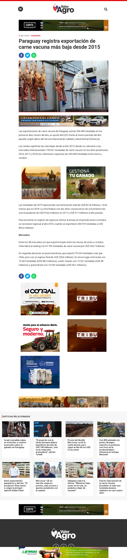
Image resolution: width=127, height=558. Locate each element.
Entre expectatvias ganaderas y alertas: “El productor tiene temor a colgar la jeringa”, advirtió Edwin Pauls (15, 486)
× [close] (105, 548)
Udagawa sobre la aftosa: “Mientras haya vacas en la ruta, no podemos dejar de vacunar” (79, 486)
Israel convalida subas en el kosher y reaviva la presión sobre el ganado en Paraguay (15, 444)
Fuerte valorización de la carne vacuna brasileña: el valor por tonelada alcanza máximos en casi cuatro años (111, 487)
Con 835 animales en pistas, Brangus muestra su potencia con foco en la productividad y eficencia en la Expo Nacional (109, 447)
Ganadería (35, 36)
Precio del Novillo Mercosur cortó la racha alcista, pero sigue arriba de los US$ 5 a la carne (79, 445)
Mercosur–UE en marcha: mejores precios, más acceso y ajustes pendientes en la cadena (47, 486)
